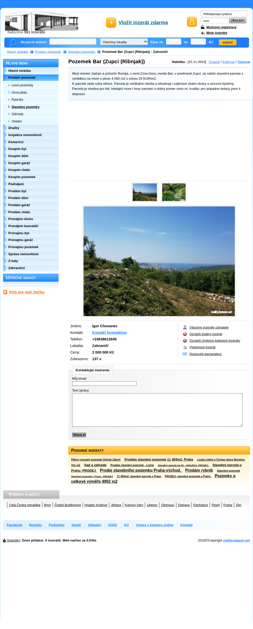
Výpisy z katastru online (154, 525)
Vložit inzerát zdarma (143, 22)
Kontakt (186, 525)
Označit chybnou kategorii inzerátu (214, 340)
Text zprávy (80, 390)
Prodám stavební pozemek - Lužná (132, 465)
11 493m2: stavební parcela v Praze (139, 476)
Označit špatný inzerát (205, 334)
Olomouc (167, 505)
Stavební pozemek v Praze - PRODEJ (92, 476)
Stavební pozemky (81, 52)
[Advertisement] (158, 141)
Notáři (76, 525)
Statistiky (13, 540)
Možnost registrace (221, 27)
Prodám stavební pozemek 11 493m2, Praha (158, 459)
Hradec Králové (96, 505)
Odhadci (94, 525)
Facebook (14, 525)
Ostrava (184, 505)
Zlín (238, 505)
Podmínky (57, 525)
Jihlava (116, 505)
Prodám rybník (199, 470)
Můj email (79, 378)
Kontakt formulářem (109, 333)
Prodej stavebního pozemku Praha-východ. (141, 470)
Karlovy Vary (134, 505)
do (186, 42)
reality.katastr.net (236, 540)
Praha (227, 505)
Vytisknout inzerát (202, 347)
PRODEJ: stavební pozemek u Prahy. (188, 476)
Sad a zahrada (95, 465)
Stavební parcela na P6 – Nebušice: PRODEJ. (183, 465)
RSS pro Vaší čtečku (26, 292)
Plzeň (216, 505)
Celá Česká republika (25, 505)
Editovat (229, 62)
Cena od (156, 42)
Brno (47, 505)
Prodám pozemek (48, 52)
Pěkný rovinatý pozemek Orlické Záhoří (96, 459)
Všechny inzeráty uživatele (209, 327)
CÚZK (112, 525)
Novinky (35, 525)
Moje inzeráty (216, 33)
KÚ (126, 525)
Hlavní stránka (17, 52)
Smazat (214, 62)
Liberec (152, 505)
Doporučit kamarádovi (205, 354)
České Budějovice (67, 505)
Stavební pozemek (228, 470)
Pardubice (200, 505)
